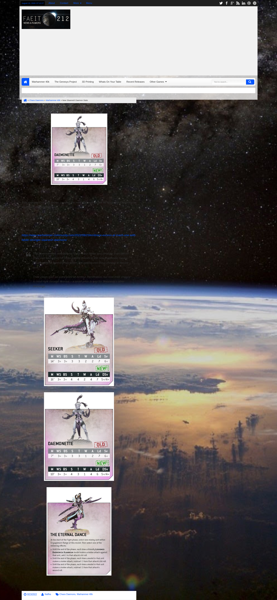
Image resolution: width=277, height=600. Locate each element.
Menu (89, 3)
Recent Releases (135, 81)
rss (238, 3)
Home (25, 82)
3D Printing (88, 81)
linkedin (243, 3)
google (232, 3)
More (76, 3)
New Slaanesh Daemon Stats (45, 108)
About (51, 3)
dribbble (249, 3)
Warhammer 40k (40, 81)
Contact (64, 3)
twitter (221, 3)
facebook (226, 3)
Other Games (157, 81)
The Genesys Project (66, 81)
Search (250, 82)
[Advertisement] (187, 40)
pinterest (255, 3)
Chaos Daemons (68, 594)
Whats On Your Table (110, 81)
